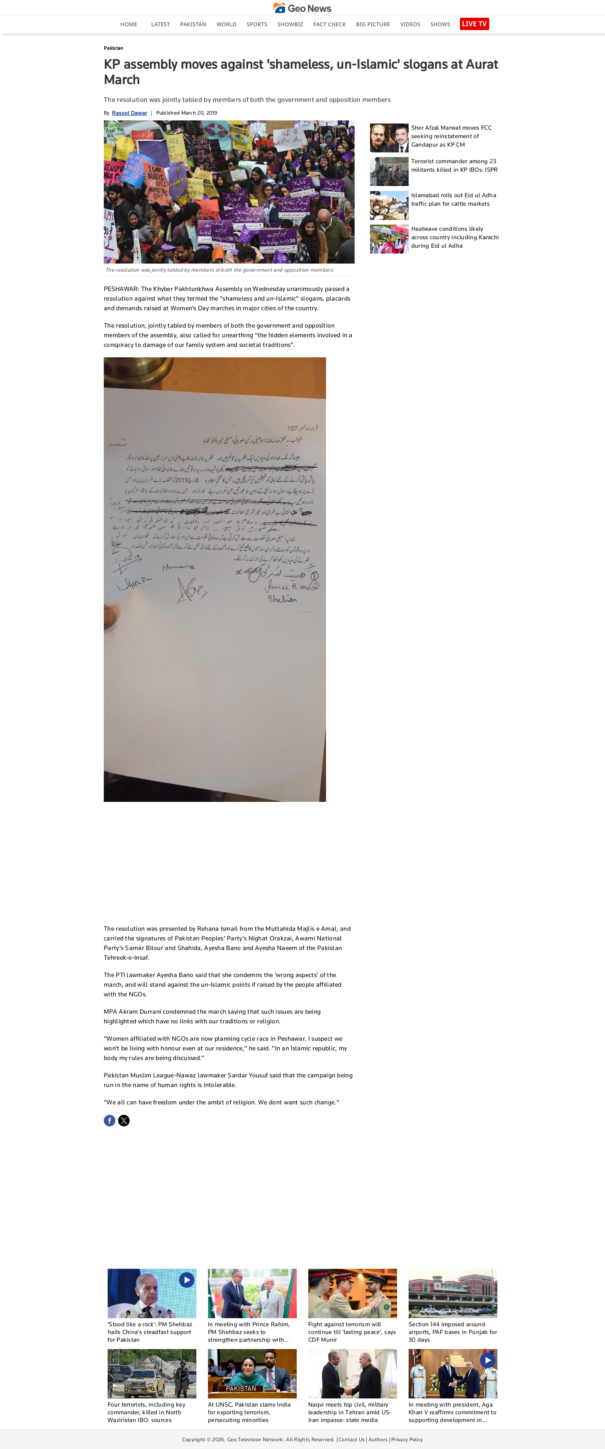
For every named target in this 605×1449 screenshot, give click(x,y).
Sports (257, 24)
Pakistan (193, 24)
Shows (440, 24)
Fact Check (329, 24)
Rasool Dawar (129, 113)
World (226, 24)
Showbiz (290, 24)
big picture (373, 24)
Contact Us (352, 1439)
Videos (410, 24)
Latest (160, 24)
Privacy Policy (407, 1439)
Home (128, 24)
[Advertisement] (229, 860)
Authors (377, 1439)
